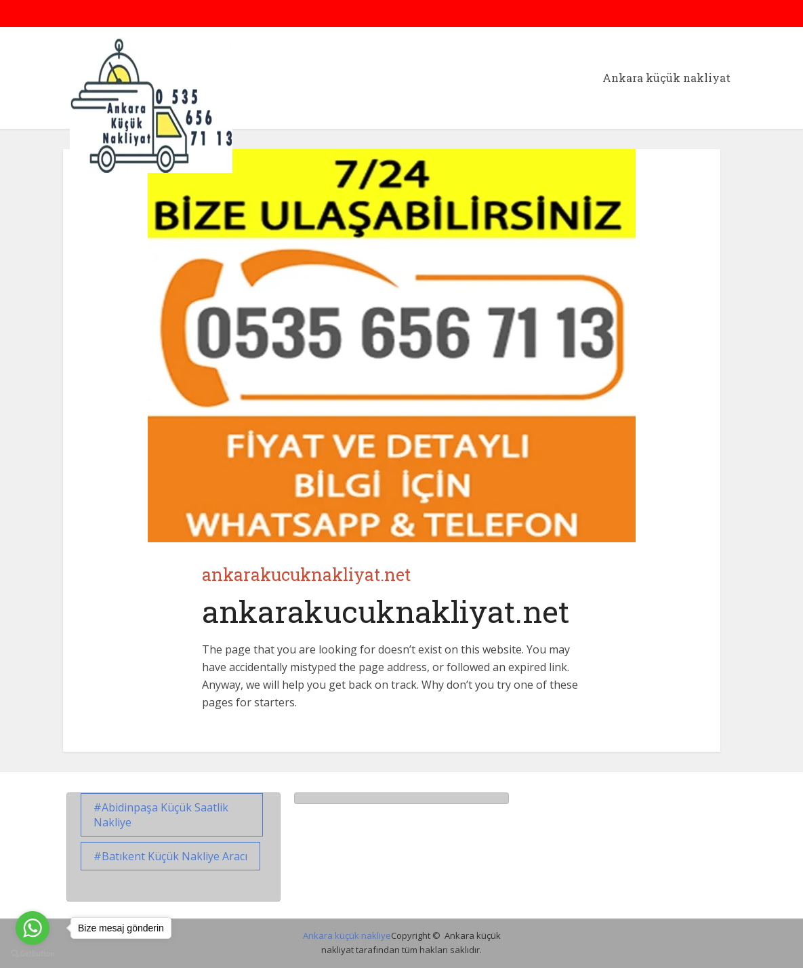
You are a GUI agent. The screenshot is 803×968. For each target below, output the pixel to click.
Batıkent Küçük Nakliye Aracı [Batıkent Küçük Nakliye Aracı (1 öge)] (174, 856)
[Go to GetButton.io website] (32, 954)
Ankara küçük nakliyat (666, 77)
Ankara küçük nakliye (347, 935)
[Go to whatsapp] (32, 928)
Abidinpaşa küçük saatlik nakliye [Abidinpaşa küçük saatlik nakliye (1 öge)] (161, 815)
